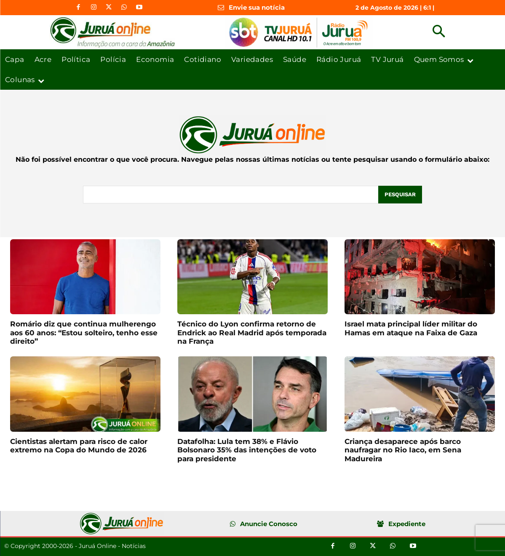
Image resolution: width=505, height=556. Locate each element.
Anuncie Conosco (268, 524)
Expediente (406, 524)
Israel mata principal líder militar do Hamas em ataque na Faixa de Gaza (411, 328)
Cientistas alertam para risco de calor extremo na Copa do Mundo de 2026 (78, 445)
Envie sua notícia (257, 7)
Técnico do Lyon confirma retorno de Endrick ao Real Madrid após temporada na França (251, 332)
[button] (438, 32)
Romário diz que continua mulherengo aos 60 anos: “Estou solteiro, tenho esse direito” (84, 332)
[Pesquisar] (400, 194)
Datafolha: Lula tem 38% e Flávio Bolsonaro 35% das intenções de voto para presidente (246, 450)
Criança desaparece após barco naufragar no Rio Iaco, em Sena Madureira (403, 450)
